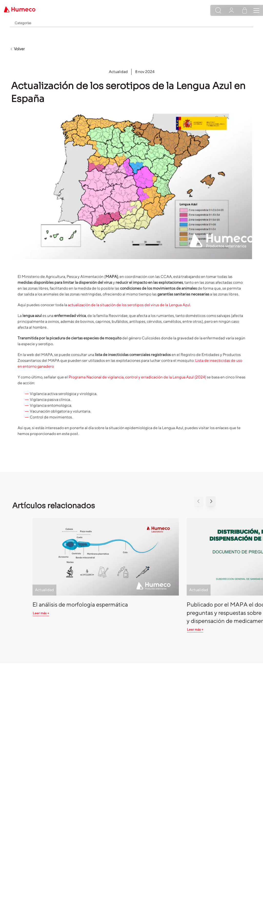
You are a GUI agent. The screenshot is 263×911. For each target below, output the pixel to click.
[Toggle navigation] (256, 10)
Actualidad (118, 71)
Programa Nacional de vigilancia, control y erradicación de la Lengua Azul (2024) (137, 377)
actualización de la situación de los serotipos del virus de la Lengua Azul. (129, 305)
